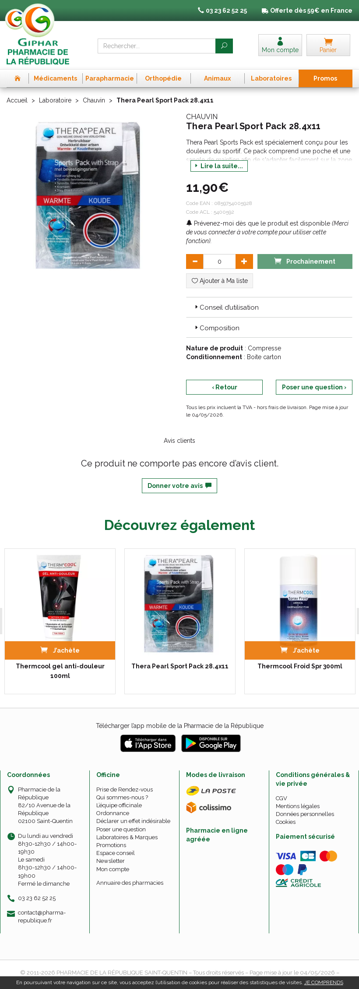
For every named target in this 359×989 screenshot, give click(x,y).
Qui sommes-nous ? (122, 797)
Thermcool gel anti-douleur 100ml (59, 671)
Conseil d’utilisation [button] (226, 307)
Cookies (286, 822)
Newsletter (110, 861)
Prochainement (304, 261)
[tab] (269, 307)
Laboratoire (55, 100)
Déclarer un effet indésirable (133, 821)
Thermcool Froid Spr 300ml (299, 666)
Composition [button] (216, 328)
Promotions (111, 845)
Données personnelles (305, 814)
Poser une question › (314, 387)
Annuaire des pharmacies (129, 883)
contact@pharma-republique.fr (42, 916)
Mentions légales (298, 806)
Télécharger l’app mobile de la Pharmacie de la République (180, 725)
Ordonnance (112, 813)
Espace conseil (115, 853)
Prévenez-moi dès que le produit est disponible (258, 223)
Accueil (17, 100)
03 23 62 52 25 (37, 898)
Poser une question (121, 829)
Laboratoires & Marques (127, 837)
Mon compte (112, 869)
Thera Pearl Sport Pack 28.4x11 (180, 666)
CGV (281, 798)
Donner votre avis (179, 485)
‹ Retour (224, 387)
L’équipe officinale (119, 805)
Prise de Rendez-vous (124, 789)
